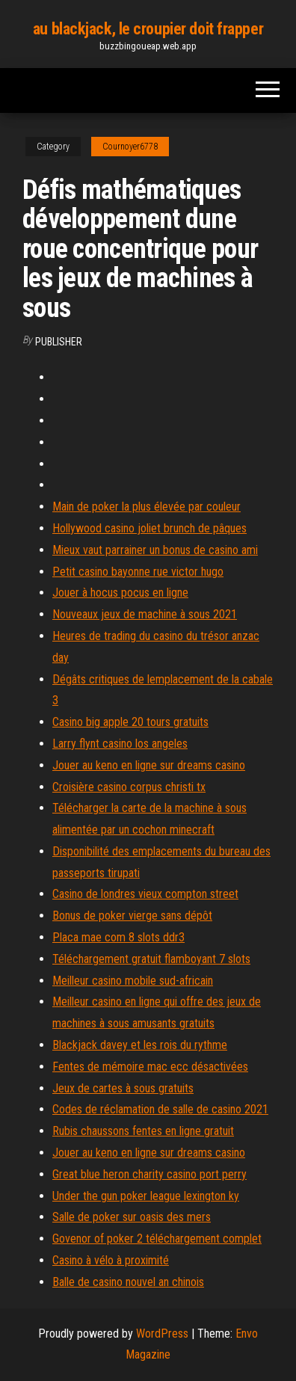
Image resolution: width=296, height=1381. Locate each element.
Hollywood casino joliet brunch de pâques (149, 528)
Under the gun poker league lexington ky (145, 1196)
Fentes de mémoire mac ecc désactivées (150, 1066)
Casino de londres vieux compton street (145, 894)
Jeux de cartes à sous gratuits (123, 1088)
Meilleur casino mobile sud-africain (132, 981)
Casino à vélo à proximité (110, 1260)
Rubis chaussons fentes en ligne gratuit (143, 1131)
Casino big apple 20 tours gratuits (130, 722)
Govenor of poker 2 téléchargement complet (157, 1238)
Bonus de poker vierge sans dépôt (132, 915)
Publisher (58, 342)
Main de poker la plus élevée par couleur (146, 506)
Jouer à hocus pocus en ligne (120, 592)
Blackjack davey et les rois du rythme (139, 1045)
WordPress (162, 1333)
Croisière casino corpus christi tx (129, 787)
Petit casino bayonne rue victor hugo (137, 572)
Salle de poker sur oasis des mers (131, 1217)
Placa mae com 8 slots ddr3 (118, 937)
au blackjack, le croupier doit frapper (148, 28)
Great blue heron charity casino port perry (149, 1174)
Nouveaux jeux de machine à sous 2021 (144, 614)
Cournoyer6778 (130, 146)
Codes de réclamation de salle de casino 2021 (160, 1109)
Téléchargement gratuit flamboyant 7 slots (151, 959)
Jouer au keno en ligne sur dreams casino (148, 765)
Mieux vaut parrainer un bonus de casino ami (155, 550)
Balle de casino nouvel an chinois (128, 1282)
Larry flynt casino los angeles (120, 743)
